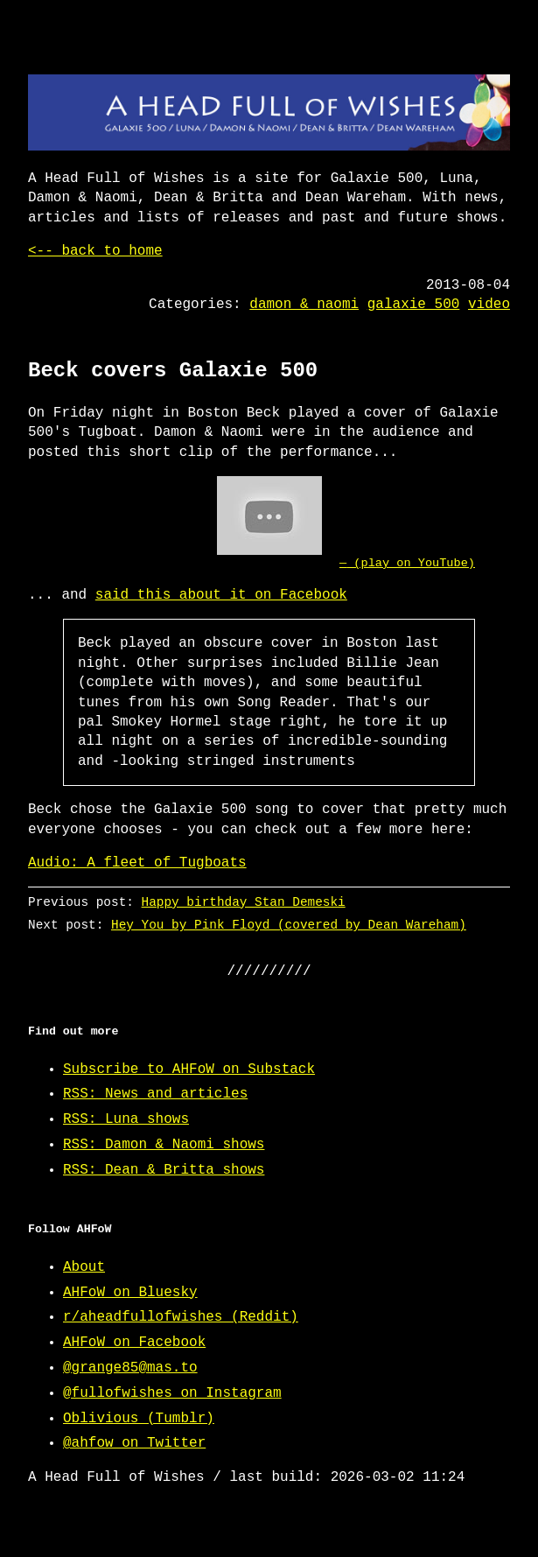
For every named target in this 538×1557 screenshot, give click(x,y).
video (489, 304)
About (84, 1267)
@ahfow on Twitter (134, 1443)
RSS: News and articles (155, 1094)
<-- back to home (95, 251)
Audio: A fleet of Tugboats (137, 863)
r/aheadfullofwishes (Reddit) (180, 1317)
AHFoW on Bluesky (130, 1292)
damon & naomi (304, 304)
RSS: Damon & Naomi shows (163, 1144)
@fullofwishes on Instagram (172, 1393)
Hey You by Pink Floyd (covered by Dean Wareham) (288, 924)
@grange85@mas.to (130, 1368)
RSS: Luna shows (126, 1119)
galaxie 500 (413, 304)
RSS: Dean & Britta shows (163, 1170)
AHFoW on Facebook (134, 1342)
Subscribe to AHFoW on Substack (189, 1069)
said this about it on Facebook (221, 595)
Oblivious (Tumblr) (138, 1418)
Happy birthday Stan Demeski (244, 902)
